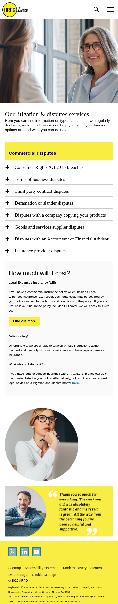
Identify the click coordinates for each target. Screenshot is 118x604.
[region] (59, 168)
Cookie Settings (44, 575)
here (75, 383)
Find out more (24, 321)
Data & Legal (18, 575)
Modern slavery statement (83, 568)
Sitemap (14, 568)
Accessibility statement (41, 568)
